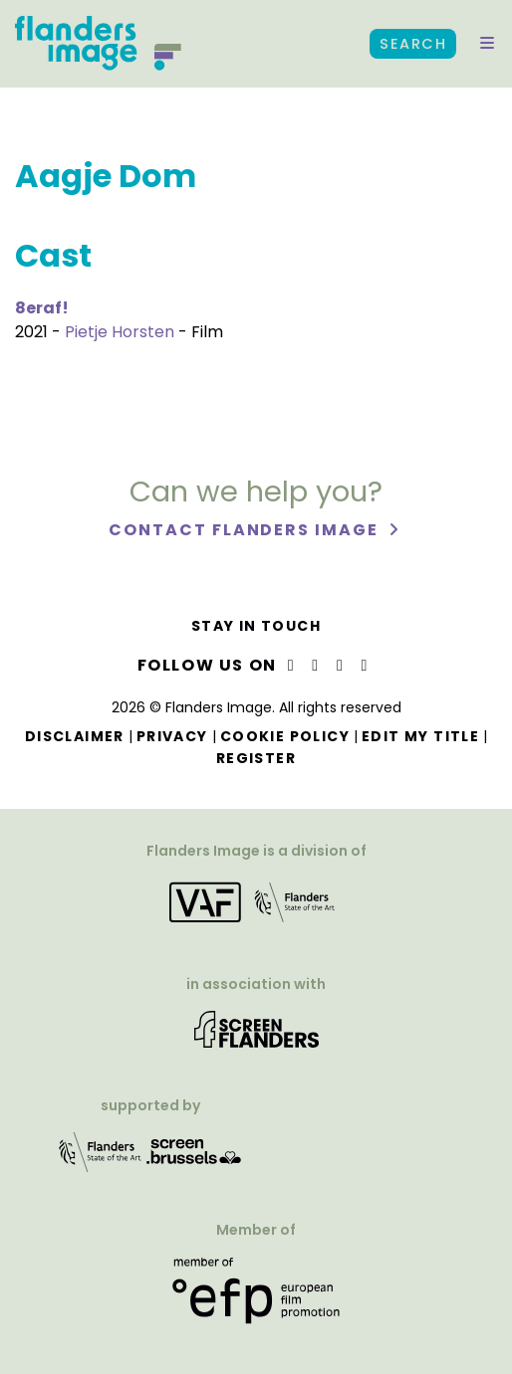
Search (413, 44)
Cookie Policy (285, 736)
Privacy (172, 736)
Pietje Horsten (119, 331)
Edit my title (420, 736)
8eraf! (42, 307)
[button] (487, 44)
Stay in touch (256, 626)
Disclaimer (75, 736)
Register (256, 758)
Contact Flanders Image (246, 529)
